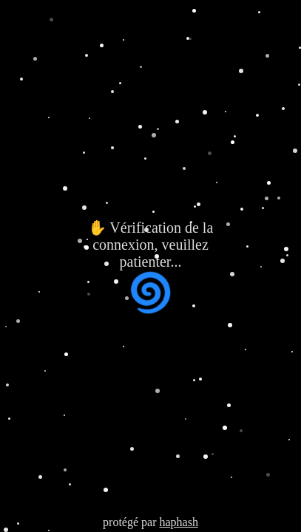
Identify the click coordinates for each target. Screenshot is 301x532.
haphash (178, 522)
